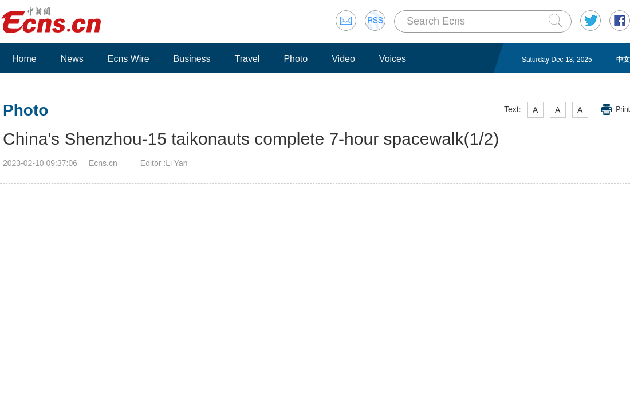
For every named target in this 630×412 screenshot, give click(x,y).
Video (343, 59)
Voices (392, 59)
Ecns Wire (128, 59)
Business (192, 59)
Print (623, 109)
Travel (247, 59)
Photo (296, 59)
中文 (623, 60)
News (72, 59)
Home (24, 59)
